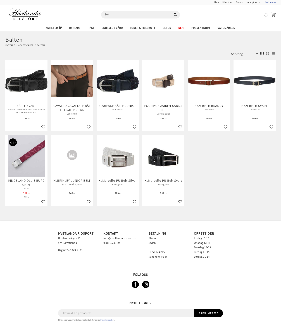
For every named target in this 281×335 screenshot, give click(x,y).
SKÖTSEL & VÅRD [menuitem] (112, 28)
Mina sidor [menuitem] (227, 2)
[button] (266, 14)
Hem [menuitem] (216, 2)
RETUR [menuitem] (167, 28)
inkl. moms (270, 2)
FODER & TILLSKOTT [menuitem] (142, 28)
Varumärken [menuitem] (226, 28)
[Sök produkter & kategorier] (140, 14)
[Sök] (175, 14)
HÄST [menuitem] (91, 28)
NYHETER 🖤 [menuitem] (54, 28)
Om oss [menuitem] (239, 2)
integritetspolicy (107, 320)
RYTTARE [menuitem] (74, 28)
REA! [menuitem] (181, 28)
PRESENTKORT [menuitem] (200, 28)
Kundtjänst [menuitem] (252, 2)
